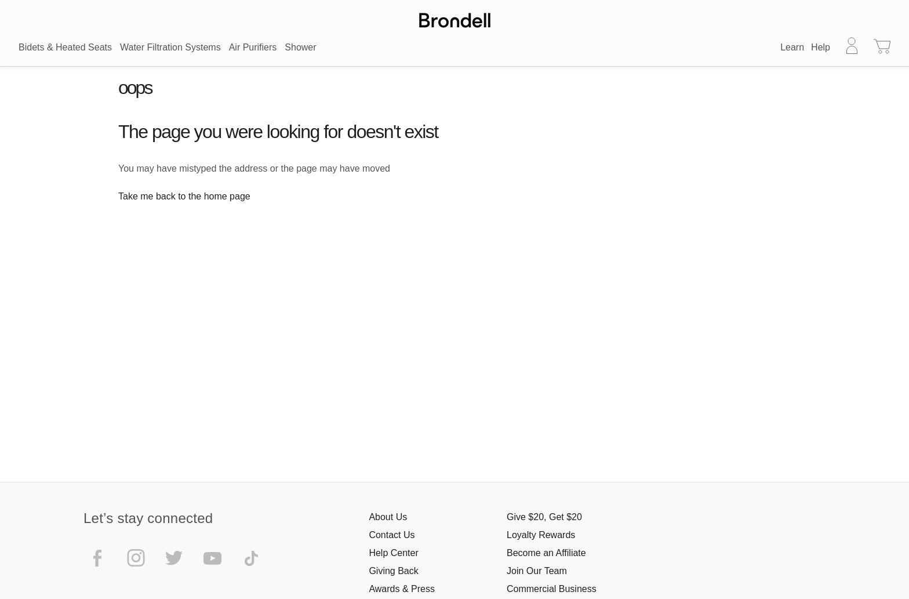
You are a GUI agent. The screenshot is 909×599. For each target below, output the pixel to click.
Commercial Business (552, 589)
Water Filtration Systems (170, 47)
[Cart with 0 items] (882, 47)
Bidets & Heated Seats (65, 47)
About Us (388, 517)
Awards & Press (402, 589)
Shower (300, 47)
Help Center (393, 553)
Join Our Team (537, 571)
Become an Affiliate (546, 553)
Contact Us (391, 535)
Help (820, 47)
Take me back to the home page (184, 196)
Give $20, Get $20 (544, 517)
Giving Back (393, 571)
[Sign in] (852, 47)
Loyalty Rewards (541, 535)
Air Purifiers (253, 47)
